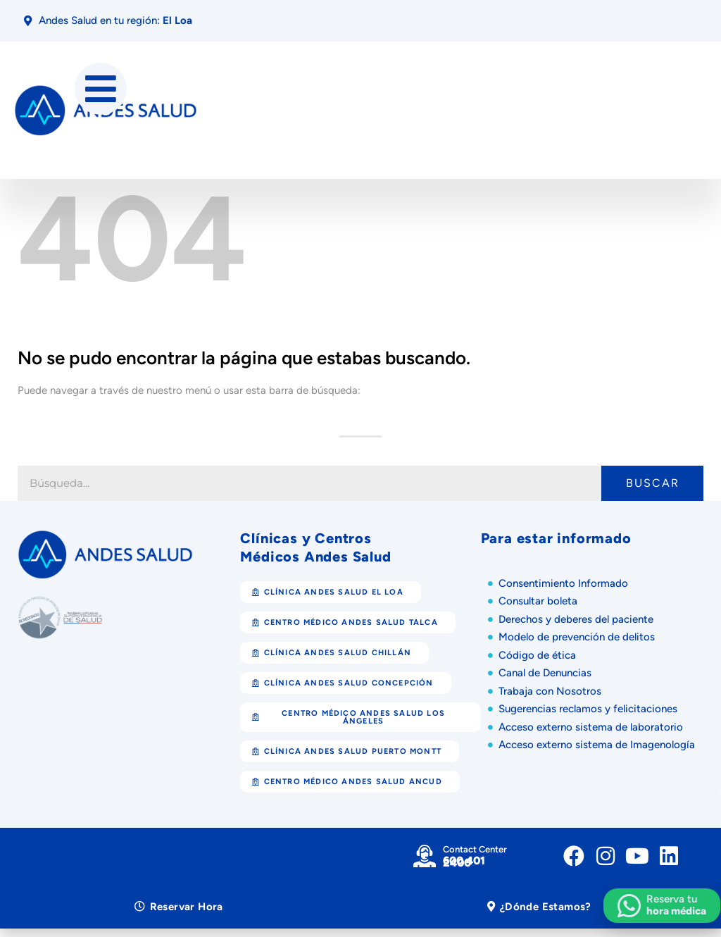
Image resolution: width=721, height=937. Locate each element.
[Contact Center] (424, 856)
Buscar (652, 483)
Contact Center (475, 849)
